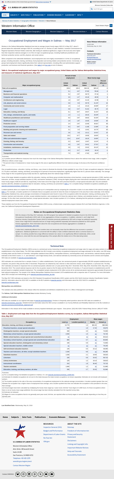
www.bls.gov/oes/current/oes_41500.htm (15, 186)
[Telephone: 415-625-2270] (26, 458)
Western (42, 21)
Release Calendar (100, 5)
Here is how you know (42, 2)
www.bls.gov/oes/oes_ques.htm (12, 303)
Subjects (15, 417)
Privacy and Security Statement (74, 435)
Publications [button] (38, 15)
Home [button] (5, 15)
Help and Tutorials (74, 451)
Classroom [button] (69, 15)
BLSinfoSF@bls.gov (92, 57)
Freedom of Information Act (78, 431)
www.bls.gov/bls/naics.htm (10, 282)
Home (5, 417)
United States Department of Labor (101, 2)
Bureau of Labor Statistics (10, 21)
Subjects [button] (14, 15)
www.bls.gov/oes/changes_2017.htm (27, 226)
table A (40, 65)
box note (48, 65)
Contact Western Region (21, 465)
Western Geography (33, 31)
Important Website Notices (78, 448)
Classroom (73, 417)
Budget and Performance (53, 431)
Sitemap (70, 427)
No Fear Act (47, 438)
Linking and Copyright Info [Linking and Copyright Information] (77, 444)
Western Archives (79, 31)
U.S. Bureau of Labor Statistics (23, 7)
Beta (83, 417)
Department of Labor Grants (54, 434)
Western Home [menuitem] (11, 31)
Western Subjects (56, 31)
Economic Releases (57, 417)
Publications (40, 417)
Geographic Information (29, 21)
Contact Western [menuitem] (102, 31)
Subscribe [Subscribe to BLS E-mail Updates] (110, 5)
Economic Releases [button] (54, 15)
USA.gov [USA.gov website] (46, 441)
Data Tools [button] (25, 15)
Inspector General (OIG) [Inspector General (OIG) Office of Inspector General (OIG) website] (52, 427)
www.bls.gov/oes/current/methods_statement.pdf (17, 305)
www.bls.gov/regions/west (94, 59)
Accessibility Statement (76, 455)
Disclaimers (71, 440)
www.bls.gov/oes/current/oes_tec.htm (43, 274)
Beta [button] (79, 15)
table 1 (66, 184)
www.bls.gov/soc (56, 280)
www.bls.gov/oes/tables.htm (27, 258)
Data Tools (26, 417)
